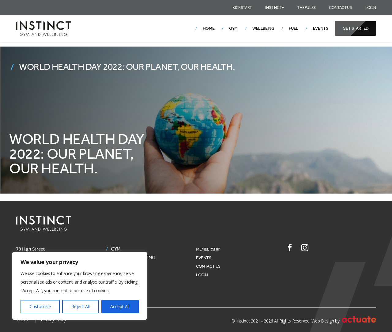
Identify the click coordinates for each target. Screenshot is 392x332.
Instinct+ (274, 7)
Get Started (356, 28)
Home (208, 28)
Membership (208, 249)
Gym (233, 28)
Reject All (80, 306)
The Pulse (306, 7)
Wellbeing (263, 28)
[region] (79, 286)
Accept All (120, 306)
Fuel (293, 28)
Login (370, 7)
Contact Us (340, 7)
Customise (40, 306)
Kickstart (242, 7)
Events (320, 28)
